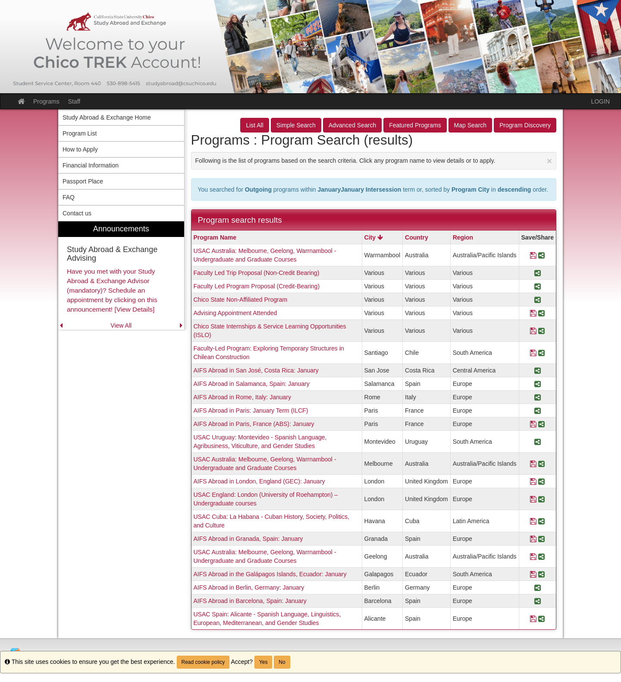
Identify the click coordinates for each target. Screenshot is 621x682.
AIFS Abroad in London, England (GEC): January (259, 481)
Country (416, 237)
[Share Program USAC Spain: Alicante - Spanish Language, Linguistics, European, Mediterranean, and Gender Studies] (541, 618)
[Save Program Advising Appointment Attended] (533, 312)
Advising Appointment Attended (235, 312)
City (373, 237)
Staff (74, 101)
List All (254, 125)
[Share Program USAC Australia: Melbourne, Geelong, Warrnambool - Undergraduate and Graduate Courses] (541, 255)
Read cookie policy (203, 662)
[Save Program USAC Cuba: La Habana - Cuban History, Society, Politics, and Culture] (533, 521)
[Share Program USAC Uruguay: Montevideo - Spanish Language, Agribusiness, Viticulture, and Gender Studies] (537, 441)
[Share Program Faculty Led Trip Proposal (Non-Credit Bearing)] (537, 272)
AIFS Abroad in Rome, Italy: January (242, 397)
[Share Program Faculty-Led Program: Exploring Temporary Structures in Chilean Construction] (541, 352)
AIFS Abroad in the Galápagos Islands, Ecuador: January (270, 574)
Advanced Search (352, 125)
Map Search (470, 125)
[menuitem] (121, 275)
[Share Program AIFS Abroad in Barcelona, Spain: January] (537, 600)
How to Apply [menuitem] (80, 149)
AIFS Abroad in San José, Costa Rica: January (256, 370)
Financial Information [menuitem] (91, 165)
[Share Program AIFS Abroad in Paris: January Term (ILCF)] (537, 410)
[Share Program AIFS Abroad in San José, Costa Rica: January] (537, 370)
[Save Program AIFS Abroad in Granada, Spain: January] (533, 538)
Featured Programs (415, 125)
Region (463, 237)
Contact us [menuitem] (77, 213)
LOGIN (600, 101)
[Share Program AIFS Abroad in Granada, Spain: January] (541, 538)
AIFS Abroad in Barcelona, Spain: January (250, 600)
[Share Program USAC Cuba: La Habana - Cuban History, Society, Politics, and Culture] (541, 521)
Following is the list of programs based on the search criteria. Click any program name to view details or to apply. (373, 161)
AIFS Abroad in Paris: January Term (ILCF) (251, 410)
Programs (46, 101)
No (282, 662)
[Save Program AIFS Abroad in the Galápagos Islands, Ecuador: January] (533, 574)
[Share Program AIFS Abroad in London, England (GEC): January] (541, 481)
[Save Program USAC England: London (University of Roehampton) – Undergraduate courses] (533, 499)
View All (121, 325)
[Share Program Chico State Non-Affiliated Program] (537, 299)
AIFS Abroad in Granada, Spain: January (248, 538)
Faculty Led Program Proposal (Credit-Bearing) (257, 286)
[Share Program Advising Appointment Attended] (541, 312)
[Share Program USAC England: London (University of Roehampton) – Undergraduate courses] (541, 499)
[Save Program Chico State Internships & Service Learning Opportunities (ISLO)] (533, 330)
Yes (263, 662)
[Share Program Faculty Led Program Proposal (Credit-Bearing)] (537, 286)
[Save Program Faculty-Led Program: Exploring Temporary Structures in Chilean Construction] (533, 352)
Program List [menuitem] (80, 133)
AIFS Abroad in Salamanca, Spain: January (252, 383)
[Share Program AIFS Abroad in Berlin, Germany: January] (537, 587)
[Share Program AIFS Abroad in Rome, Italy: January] (537, 397)
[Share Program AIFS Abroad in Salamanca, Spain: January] (537, 383)
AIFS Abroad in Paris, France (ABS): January (254, 423)
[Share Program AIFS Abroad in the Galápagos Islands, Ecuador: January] (541, 574)
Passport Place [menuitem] (83, 181)
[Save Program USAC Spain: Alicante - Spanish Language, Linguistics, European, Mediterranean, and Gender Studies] (533, 618)
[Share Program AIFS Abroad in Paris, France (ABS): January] (541, 423)
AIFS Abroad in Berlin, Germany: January (249, 587)
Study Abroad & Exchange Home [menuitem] (107, 117)
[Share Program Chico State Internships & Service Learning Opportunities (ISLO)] (541, 330)
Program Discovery (525, 125)
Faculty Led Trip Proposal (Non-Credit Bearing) (257, 272)
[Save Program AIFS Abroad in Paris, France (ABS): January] (533, 423)
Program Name (215, 237)
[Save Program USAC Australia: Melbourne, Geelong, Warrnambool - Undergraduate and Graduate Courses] (533, 255)
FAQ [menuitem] (69, 197)
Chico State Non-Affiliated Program (241, 299)
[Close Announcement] (549, 160)
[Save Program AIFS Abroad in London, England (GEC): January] (533, 481)
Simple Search (296, 125)
